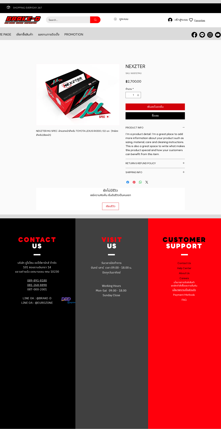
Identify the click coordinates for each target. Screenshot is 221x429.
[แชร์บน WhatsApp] (140, 182)
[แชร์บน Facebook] (128, 182)
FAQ (184, 300)
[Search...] (66, 19)
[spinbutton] (133, 95)
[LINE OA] (202, 35)
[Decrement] (128, 95)
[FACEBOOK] (194, 35)
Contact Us (184, 263)
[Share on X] (147, 182)
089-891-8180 (37, 280)
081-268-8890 (37, 285)
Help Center (184, 268)
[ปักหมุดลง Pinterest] (134, 182)
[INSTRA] (210, 35)
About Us (184, 273)
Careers (184, 278)
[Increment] (138, 95)
